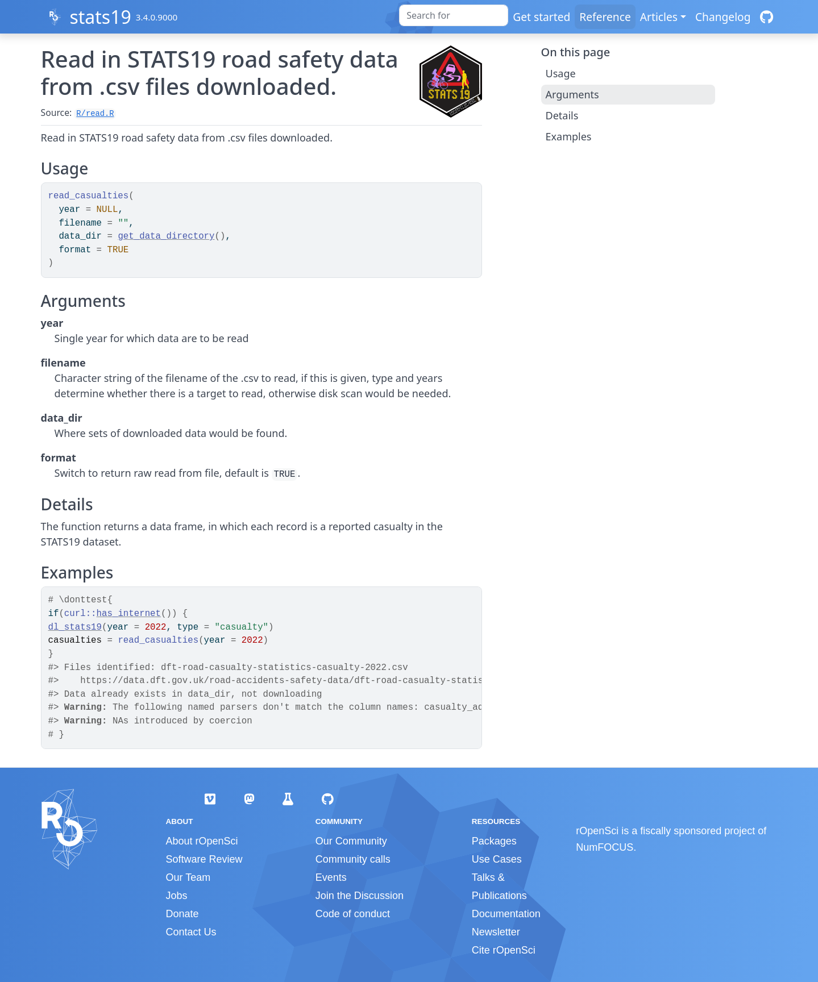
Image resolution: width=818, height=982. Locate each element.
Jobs (177, 895)
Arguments (572, 94)
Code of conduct (352, 913)
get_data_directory (166, 236)
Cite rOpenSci (503, 950)
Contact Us (191, 932)
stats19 (100, 16)
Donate (182, 913)
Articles (659, 16)
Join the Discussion (359, 895)
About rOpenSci (202, 841)
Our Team (188, 877)
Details (562, 115)
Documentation (506, 913)
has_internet (129, 614)
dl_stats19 (75, 627)
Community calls (353, 859)
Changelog (723, 16)
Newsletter (496, 932)
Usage (561, 73)
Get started (541, 16)
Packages (494, 841)
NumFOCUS (604, 847)
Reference (604, 16)
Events (331, 877)
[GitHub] (766, 17)
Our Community (351, 841)
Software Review (204, 859)
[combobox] (453, 15)
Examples (569, 136)
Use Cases (497, 859)
